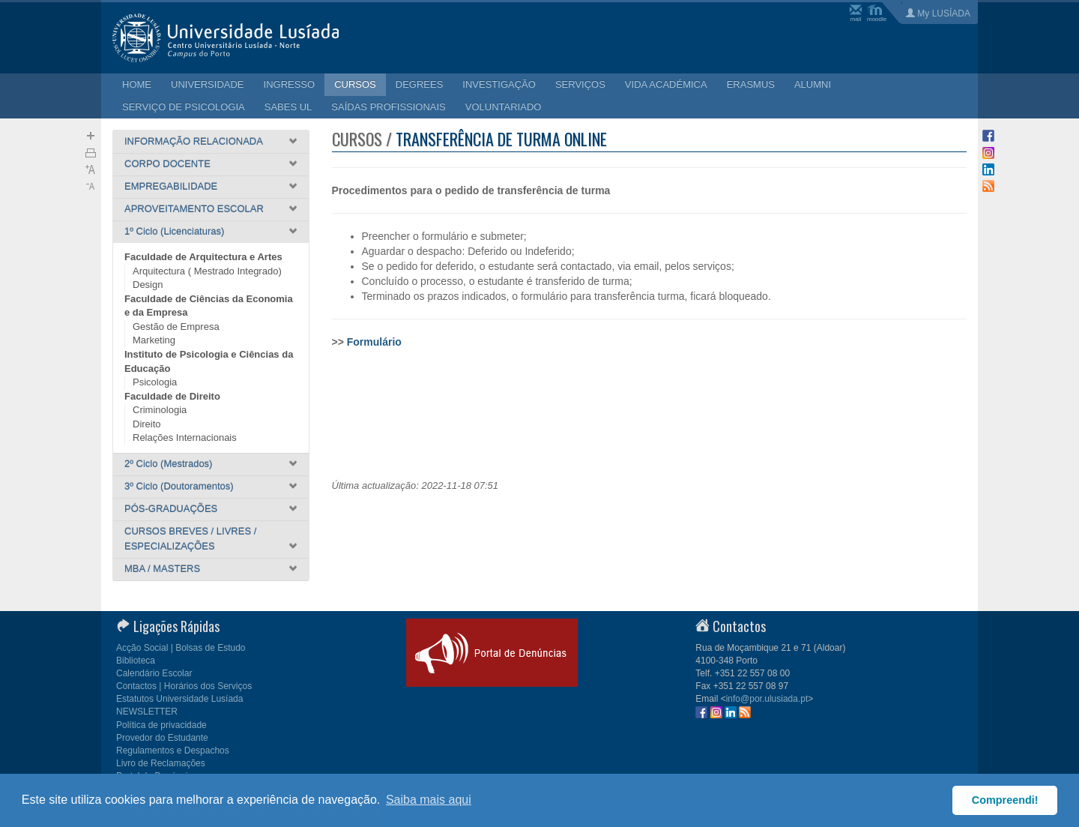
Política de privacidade (161, 725)
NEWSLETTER (147, 711)
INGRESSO (289, 84)
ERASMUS (751, 84)
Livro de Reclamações (160, 763)
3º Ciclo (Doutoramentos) (179, 486)
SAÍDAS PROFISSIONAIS (388, 106)
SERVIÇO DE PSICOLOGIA (183, 106)
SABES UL (288, 106)
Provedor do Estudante (162, 738)
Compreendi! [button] (1005, 800)
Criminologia (160, 409)
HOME (136, 84)
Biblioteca (135, 660)
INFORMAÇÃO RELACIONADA (193, 141)
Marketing (154, 340)
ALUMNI (812, 84)
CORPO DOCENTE (167, 163)
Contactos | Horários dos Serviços (184, 686)
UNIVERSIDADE (207, 84)
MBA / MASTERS (162, 568)
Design (148, 284)
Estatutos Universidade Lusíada (179, 699)
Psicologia (155, 382)
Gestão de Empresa (176, 326)
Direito (147, 424)
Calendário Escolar (154, 673)
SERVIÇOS (580, 84)
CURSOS (355, 84)
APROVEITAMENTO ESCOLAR (194, 208)
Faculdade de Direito (172, 396)
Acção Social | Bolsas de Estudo (181, 648)
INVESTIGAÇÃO (499, 84)
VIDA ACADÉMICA (666, 84)
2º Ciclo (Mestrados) (168, 463)
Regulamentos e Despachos (172, 750)
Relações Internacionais (185, 437)
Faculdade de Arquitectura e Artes (203, 256)
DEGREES (420, 84)
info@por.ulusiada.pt (767, 699)
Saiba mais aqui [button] (428, 799)
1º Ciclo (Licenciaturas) (174, 231)
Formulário (374, 342)
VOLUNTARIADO (503, 106)
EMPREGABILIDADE (170, 186)
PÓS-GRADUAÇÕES (170, 508)
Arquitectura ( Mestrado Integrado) (207, 271)
